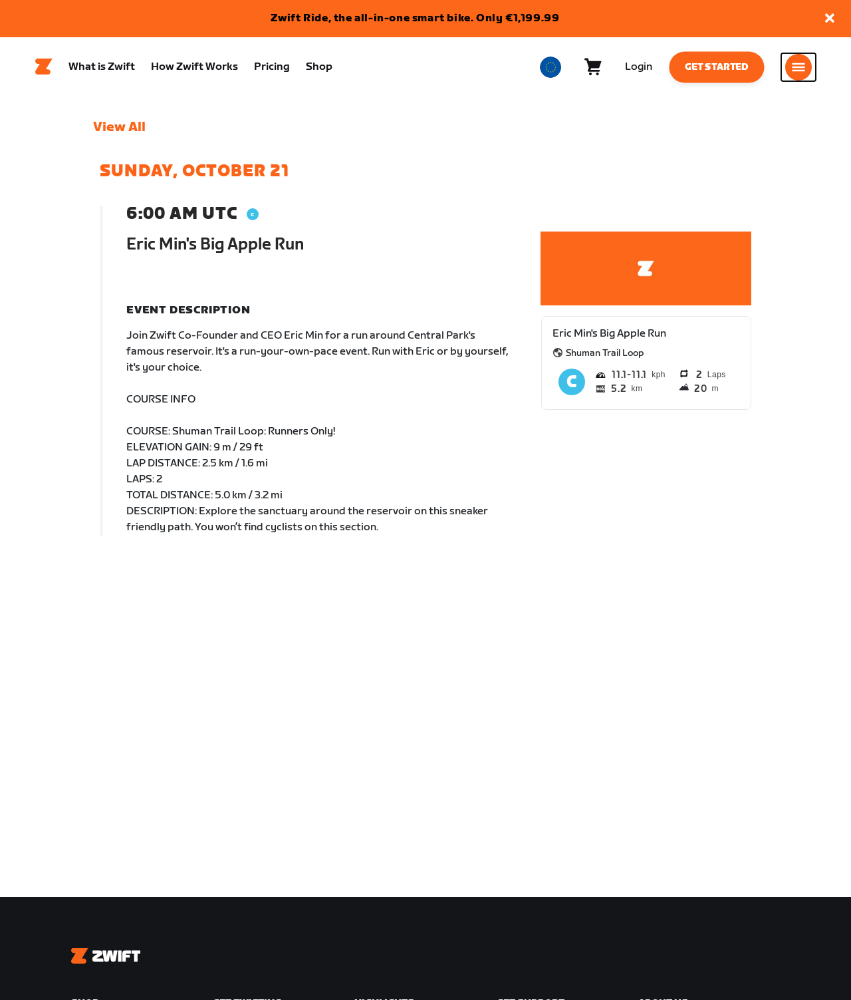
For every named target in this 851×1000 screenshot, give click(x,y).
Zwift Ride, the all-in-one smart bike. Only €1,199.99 (415, 18)
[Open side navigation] (798, 67)
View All (119, 127)
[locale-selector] (550, 67)
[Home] (44, 67)
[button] (829, 19)
